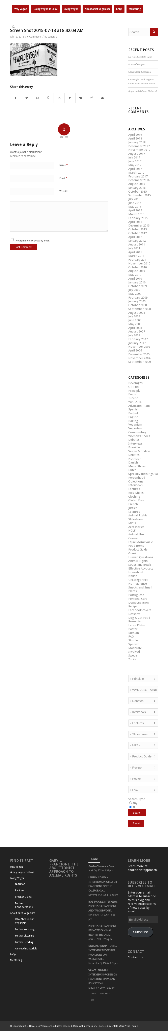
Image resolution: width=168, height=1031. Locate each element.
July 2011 (134, 248)
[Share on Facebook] (15, 98)
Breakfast (135, 447)
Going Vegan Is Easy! (22, 872)
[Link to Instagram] (23, 44)
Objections (135, 481)
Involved (134, 651)
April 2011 (135, 252)
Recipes (19, 890)
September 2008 (139, 309)
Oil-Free (133, 387)
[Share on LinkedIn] (59, 98)
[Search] (13, 27)
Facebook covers (139, 610)
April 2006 (135, 350)
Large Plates (136, 625)
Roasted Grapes (136, 64)
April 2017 (135, 169)
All (134, 807)
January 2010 (137, 282)
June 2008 (134, 320)
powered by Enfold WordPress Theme (118, 1026)
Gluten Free (136, 500)
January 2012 (137, 240)
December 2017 (139, 146)
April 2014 (135, 222)
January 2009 (137, 301)
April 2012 (135, 237)
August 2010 (136, 271)
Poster (132, 629)
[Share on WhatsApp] (37, 98)
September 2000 (139, 362)
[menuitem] (20, 9)
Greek (132, 553)
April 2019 (135, 134)
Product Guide (137, 549)
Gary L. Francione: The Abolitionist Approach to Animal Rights (64, 868)
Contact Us (135, 957)
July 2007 (134, 335)
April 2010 (135, 278)
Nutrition (134, 458)
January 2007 (137, 343)
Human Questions (140, 557)
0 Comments (34, 36)
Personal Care (137, 599)
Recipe (132, 606)
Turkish (133, 398)
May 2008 (134, 324)
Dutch (132, 470)
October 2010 (137, 267)
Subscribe (140, 932)
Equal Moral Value (140, 542)
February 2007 (138, 339)
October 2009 (137, 286)
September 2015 (139, 195)
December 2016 (139, 180)
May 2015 (134, 207)
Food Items (136, 545)
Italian (132, 576)
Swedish (133, 655)
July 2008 (134, 316)
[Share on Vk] (81, 98)
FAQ (131, 636)
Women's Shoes (139, 436)
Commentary (137, 432)
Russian (133, 633)
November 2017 (139, 150)
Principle (134, 390)
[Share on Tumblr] (70, 98)
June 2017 (134, 161)
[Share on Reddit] (91, 98)
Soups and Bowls (139, 564)
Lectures (134, 489)
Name (63, 165)
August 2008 (136, 313)
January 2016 (137, 188)
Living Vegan (17, 878)
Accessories (136, 527)
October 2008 (137, 305)
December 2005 (139, 354)
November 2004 (139, 358)
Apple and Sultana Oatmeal (142, 91)
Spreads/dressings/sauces (146, 474)
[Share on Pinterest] (48, 98)
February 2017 (138, 176)
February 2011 (138, 259)
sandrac (52, 36)
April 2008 (135, 328)
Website (63, 191)
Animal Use (136, 534)
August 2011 (136, 244)
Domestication (138, 602)
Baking (133, 421)
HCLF (132, 530)
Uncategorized (138, 580)
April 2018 (135, 138)
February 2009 (138, 297)
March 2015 (136, 214)
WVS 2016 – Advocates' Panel (139, 404)
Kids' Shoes (136, 493)
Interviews (135, 443)
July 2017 (134, 157)
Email (63, 178)
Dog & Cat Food (139, 618)
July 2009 (134, 290)
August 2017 (136, 153)
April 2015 (135, 210)
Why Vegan (16, 866)
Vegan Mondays (139, 451)
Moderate (135, 648)
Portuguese (136, 595)
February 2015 (138, 218)
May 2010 (134, 275)
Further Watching (25, 929)
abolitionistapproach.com (146, 870)
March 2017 (136, 172)
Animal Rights (138, 515)
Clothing (134, 496)
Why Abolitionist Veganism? (24, 921)
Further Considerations (24, 905)
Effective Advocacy (140, 568)
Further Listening (24, 935)
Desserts (134, 614)
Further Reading (24, 942)
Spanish (133, 409)
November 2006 (139, 346)
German (133, 538)
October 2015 (137, 191)
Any (135, 803)
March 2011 (136, 256)
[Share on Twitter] (26, 98)
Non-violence (137, 583)
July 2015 (134, 199)
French (133, 504)
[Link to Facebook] (17, 44)
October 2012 (137, 233)
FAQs (13, 954)
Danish (133, 462)
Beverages (135, 383)
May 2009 (134, 294)
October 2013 (137, 229)
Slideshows (135, 519)
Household (135, 572)
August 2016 (136, 184)
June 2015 (134, 203)
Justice (132, 508)
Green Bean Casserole (139, 71)
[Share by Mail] (102, 98)
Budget (133, 413)
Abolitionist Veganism (22, 913)
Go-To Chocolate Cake (140, 57)
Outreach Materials (26, 948)
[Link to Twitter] (11, 44)
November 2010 (139, 263)
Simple (133, 640)
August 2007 (136, 331)
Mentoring (16, 960)
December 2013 (139, 225)
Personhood (136, 477)
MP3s (132, 523)
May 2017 (134, 165)
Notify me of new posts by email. (33, 240)
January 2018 (137, 142)
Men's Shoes (137, 466)
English (133, 394)
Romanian (135, 621)
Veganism (135, 424)
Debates (134, 440)
